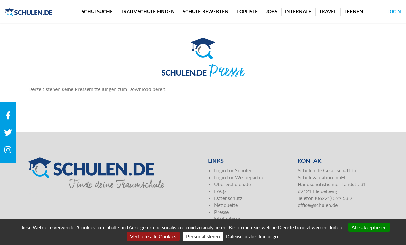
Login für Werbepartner (240, 177)
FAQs (220, 191)
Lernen (353, 11)
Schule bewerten (206, 11)
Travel (327, 11)
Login (394, 11)
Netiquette (226, 205)
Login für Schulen (233, 170)
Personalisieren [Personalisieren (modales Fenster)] (203, 236)
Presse (221, 212)
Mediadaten (227, 219)
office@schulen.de (318, 205)
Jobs (271, 11)
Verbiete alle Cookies (153, 236)
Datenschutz (228, 198)
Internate (298, 11)
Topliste (247, 11)
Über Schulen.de (232, 184)
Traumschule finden (148, 11)
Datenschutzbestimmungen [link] (253, 236)
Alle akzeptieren (369, 227)
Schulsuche (97, 11)
